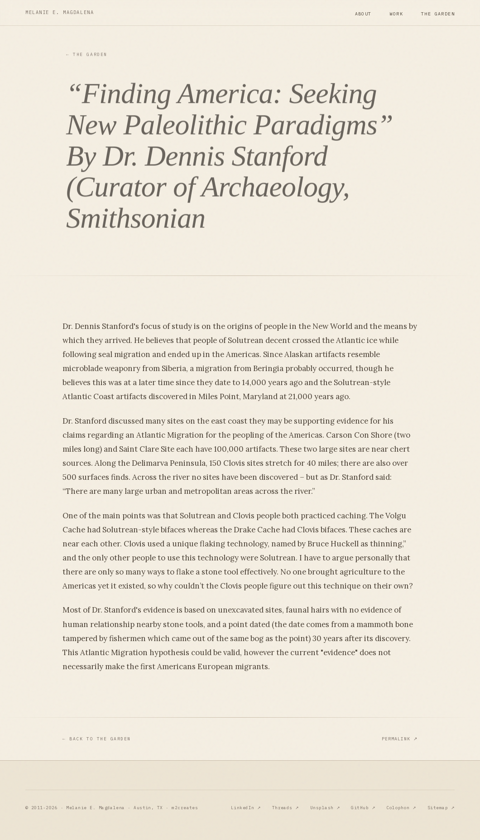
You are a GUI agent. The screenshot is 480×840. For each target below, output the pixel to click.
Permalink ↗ (400, 739)
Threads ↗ (285, 808)
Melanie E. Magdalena (59, 12)
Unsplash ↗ (325, 808)
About (363, 14)
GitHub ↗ (363, 808)
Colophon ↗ (401, 808)
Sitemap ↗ (441, 808)
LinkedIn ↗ (246, 808)
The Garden (438, 14)
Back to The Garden (96, 739)
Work (396, 14)
